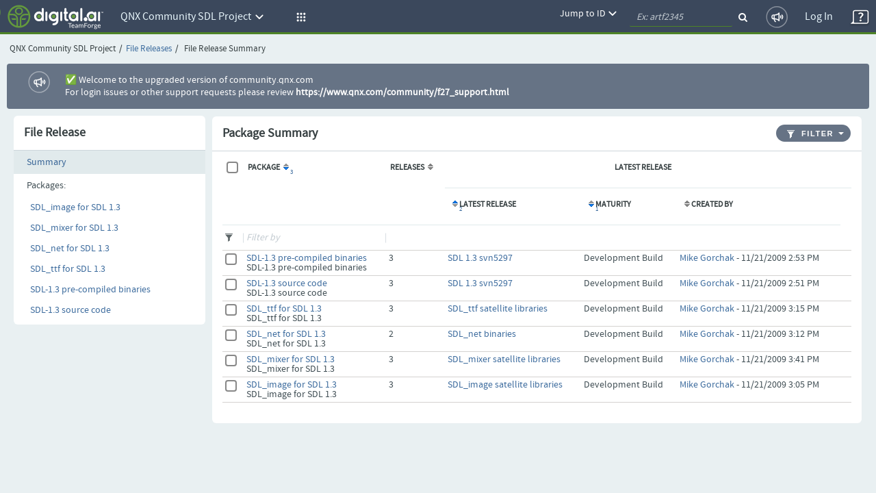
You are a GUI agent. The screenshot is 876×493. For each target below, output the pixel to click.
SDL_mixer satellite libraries (504, 359)
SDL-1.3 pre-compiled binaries (90, 289)
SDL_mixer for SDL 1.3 (74, 228)
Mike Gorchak (707, 258)
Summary (46, 162)
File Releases (149, 49)
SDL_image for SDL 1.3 (75, 207)
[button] (299, 17)
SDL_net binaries (482, 334)
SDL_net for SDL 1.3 (70, 248)
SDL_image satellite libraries (505, 385)
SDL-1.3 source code (70, 310)
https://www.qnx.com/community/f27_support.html (402, 92)
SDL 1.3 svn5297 (480, 258)
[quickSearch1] (681, 17)
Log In (819, 17)
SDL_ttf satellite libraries (498, 309)
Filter (810, 134)
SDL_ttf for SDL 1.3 (67, 269)
